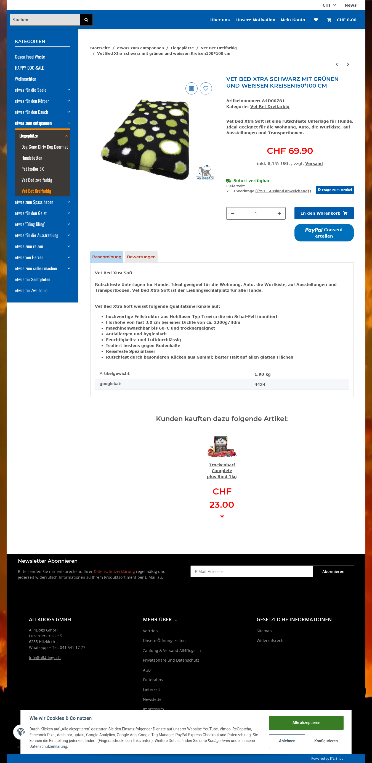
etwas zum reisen (29, 246)
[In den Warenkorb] (324, 213)
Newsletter (153, 699)
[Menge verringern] (233, 213)
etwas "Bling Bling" (30, 224)
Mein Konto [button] (293, 19)
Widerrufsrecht (271, 640)
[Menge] (255, 213)
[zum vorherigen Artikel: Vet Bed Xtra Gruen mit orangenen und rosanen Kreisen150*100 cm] (336, 64)
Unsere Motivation (255, 19)
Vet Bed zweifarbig (37, 180)
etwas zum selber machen (36, 268)
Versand (314, 163)
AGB (147, 670)
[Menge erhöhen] (279, 213)
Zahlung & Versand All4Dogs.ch (172, 650)
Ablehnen (287, 741)
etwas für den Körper (32, 101)
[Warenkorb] (341, 19)
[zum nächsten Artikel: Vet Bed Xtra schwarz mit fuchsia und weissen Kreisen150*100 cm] (348, 64)
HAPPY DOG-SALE (29, 67)
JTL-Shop (336, 758)
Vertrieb (150, 630)
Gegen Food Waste (30, 56)
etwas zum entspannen (33, 123)
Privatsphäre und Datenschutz (171, 660)
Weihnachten (25, 78)
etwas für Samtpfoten (32, 279)
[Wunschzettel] (316, 19)
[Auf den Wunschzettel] (206, 88)
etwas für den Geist (31, 213)
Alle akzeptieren (306, 722)
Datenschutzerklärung (114, 571)
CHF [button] (327, 5)
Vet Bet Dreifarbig (269, 106)
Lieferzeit (151, 689)
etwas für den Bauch (31, 112)
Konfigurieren (326, 741)
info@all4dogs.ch (45, 657)
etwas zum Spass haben (34, 202)
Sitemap (264, 630)
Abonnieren (333, 571)
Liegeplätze (28, 135)
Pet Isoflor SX (33, 168)
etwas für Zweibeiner (32, 290)
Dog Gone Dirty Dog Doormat (45, 146)
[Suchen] (45, 20)
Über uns (220, 19)
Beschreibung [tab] (106, 256)
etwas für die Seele (30, 89)
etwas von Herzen (29, 257)
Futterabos (153, 679)
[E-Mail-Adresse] (251, 571)
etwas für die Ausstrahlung (36, 235)
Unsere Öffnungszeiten (164, 640)
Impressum (153, 709)
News (351, 5)
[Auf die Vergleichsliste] (191, 88)
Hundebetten (32, 157)
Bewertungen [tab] (141, 256)
